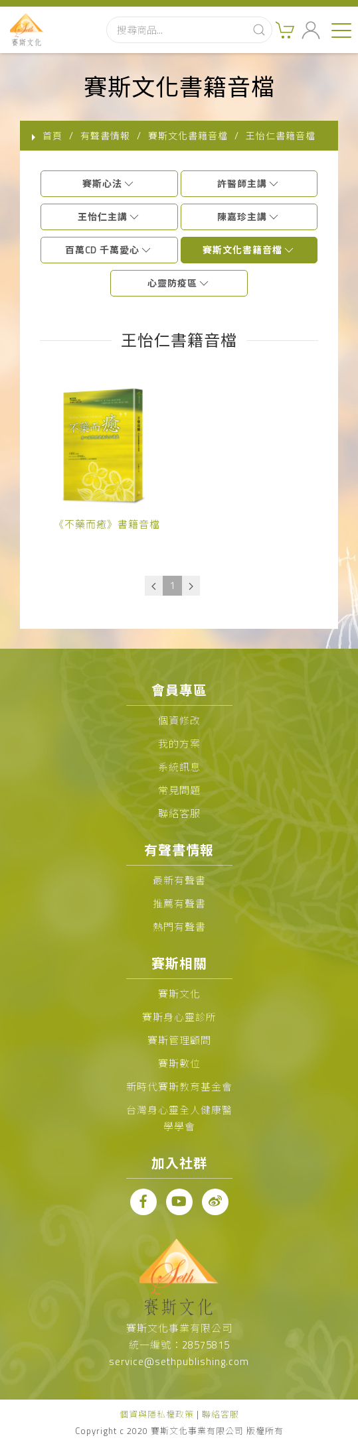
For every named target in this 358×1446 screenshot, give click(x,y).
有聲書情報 (105, 136)
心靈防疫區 (179, 283)
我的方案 (179, 744)
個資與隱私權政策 (157, 1414)
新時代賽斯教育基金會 (179, 1086)
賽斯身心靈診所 (179, 1017)
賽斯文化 (179, 994)
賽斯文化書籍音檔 (249, 250)
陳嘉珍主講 (248, 217)
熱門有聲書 (179, 927)
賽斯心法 (108, 183)
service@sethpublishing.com (179, 1361)
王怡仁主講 (109, 217)
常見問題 (179, 790)
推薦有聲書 (179, 903)
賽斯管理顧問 (179, 1040)
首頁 (52, 136)
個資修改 (179, 720)
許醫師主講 (248, 183)
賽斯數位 (179, 1063)
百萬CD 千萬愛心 (109, 250)
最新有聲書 (179, 880)
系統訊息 (179, 767)
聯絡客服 (179, 813)
